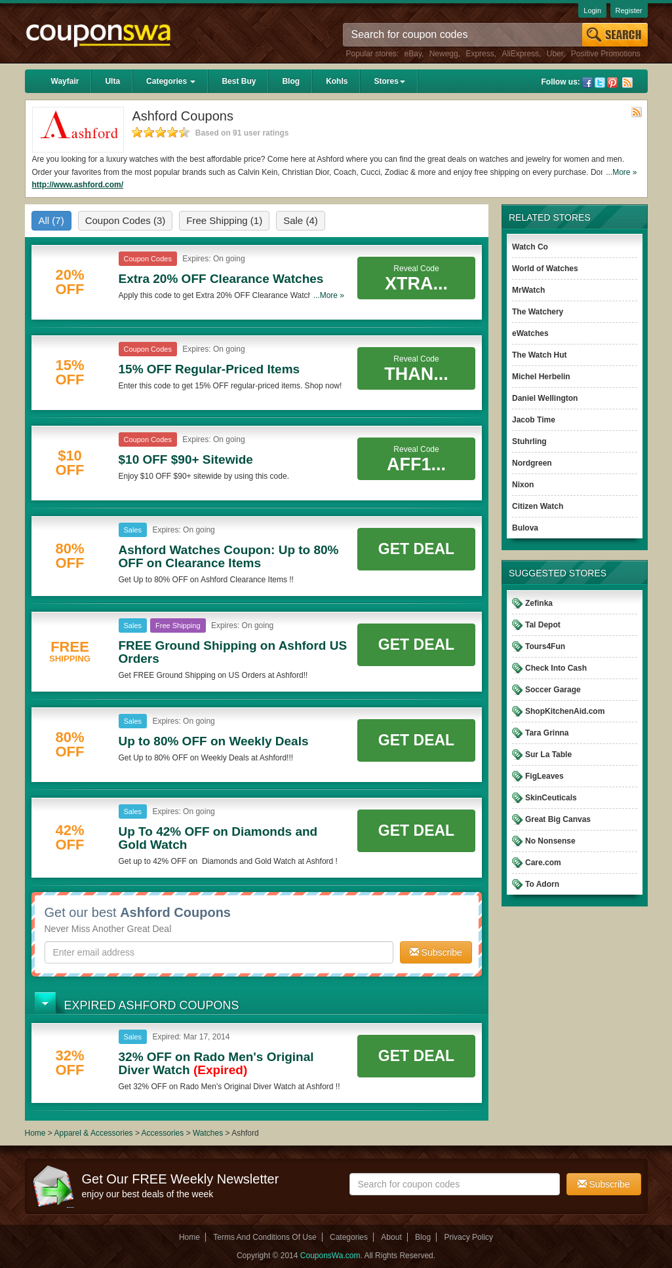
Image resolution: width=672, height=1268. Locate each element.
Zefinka (539, 603)
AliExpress (520, 53)
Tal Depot (543, 624)
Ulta (112, 81)
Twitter (600, 82)
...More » (621, 172)
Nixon (523, 484)
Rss (627, 82)
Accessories (163, 1133)
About (391, 1237)
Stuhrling (529, 441)
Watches (208, 1133)
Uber (555, 53)
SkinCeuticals (551, 797)
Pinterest (612, 82)
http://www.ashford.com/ (78, 184)
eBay (413, 53)
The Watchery (537, 311)
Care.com (543, 862)
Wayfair (65, 81)
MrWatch (528, 290)
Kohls (336, 81)
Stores (389, 81)
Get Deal (416, 548)
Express (479, 53)
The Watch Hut (539, 355)
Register (629, 10)
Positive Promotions (606, 53)
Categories (170, 81)
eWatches (530, 333)
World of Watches (545, 268)
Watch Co (530, 247)
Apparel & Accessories (93, 1133)
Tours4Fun (545, 646)
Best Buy (239, 81)
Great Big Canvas (558, 819)
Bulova (525, 527)
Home (35, 1133)
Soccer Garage (553, 689)
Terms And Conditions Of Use (264, 1237)
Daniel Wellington (545, 398)
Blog (291, 81)
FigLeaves (544, 776)
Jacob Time (533, 419)
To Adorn (542, 884)
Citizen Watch (537, 506)
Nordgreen (532, 463)
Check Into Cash (556, 668)
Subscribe (436, 952)
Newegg (443, 53)
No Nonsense (550, 841)
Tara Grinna (546, 732)
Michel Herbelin (541, 376)
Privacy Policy (468, 1237)
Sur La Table (548, 754)
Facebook (587, 82)
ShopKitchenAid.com (564, 711)
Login (592, 10)
